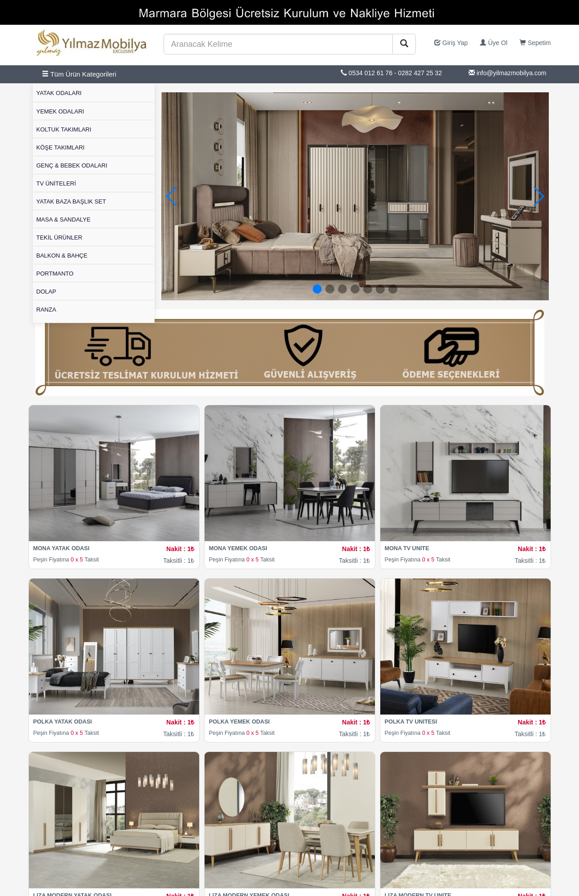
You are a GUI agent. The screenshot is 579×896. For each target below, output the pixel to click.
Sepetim (535, 42)
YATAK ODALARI (59, 93)
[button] (538, 196)
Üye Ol (493, 42)
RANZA (46, 309)
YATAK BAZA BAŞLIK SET (71, 201)
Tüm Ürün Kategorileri (79, 74)
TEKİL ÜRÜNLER (59, 237)
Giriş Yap (451, 42)
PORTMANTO (55, 273)
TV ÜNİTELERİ (56, 183)
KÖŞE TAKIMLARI (60, 147)
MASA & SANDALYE (63, 219)
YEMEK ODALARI (60, 111)
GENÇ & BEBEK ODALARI (72, 165)
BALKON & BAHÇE (61, 255)
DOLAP (46, 291)
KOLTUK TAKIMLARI (63, 129)
